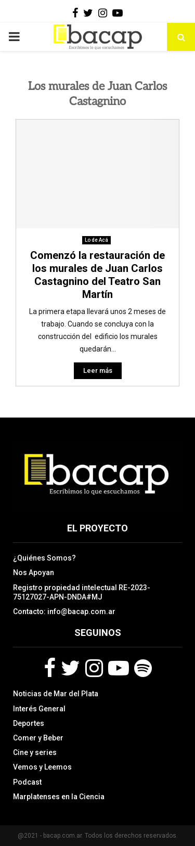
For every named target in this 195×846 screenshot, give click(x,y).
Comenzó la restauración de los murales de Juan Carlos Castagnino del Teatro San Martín (97, 275)
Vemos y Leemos (42, 767)
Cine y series (35, 752)
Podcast (27, 782)
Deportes (28, 723)
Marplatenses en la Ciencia (59, 796)
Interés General (39, 709)
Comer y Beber (38, 738)
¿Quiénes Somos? (44, 558)
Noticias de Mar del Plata (55, 693)
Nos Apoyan (33, 572)
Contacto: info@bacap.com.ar (64, 611)
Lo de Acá (96, 240)
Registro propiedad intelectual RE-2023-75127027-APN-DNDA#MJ (81, 592)
